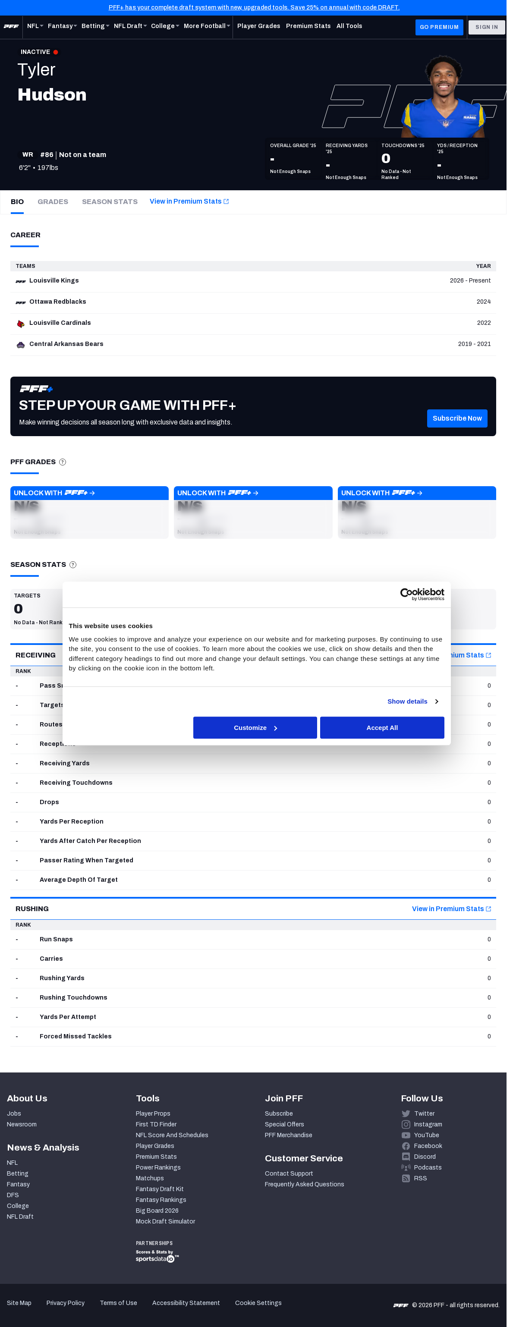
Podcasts (428, 1167)
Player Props (153, 1113)
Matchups (150, 1178)
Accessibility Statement (186, 1303)
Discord (425, 1157)
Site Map (19, 1303)
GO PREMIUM (439, 27)
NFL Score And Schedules (172, 1135)
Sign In (486, 27)
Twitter (424, 1113)
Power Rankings (158, 1167)
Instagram (428, 1124)
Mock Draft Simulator (165, 1221)
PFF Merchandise (288, 1135)
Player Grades (155, 1146)
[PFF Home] (11, 27)
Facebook (428, 1146)
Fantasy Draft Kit (160, 1189)
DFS (13, 1195)
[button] (457, 426)
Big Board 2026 (157, 1211)
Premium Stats (156, 1157)
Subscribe (279, 1113)
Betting (17, 1173)
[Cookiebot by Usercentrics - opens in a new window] (406, 594)
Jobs (14, 1113)
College (18, 1206)
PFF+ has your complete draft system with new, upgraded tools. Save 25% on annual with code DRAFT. (254, 7)
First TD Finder (156, 1124)
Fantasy (18, 1184)
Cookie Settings (258, 1303)
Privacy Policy (66, 1303)
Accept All (382, 727)
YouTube (426, 1135)
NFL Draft (20, 1217)
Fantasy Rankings (161, 1200)
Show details (407, 701)
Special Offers (284, 1124)
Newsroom (22, 1124)
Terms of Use (118, 1303)
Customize (255, 727)
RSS (420, 1178)
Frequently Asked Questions (304, 1184)
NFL (12, 1163)
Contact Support (289, 1173)
